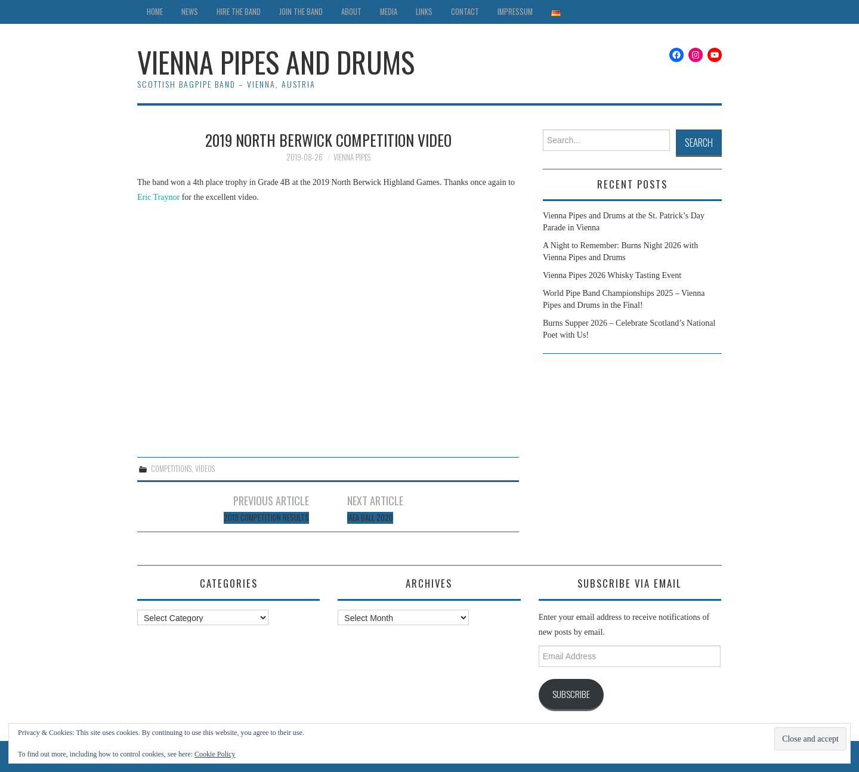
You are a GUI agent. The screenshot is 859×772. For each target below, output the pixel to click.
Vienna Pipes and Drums (276, 62)
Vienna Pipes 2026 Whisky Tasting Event (612, 275)
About (351, 11)
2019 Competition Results (266, 517)
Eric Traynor (158, 197)
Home (155, 11)
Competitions (171, 468)
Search (699, 142)
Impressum (515, 11)
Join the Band (301, 11)
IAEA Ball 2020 (370, 517)
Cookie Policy (214, 754)
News (189, 11)
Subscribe (571, 694)
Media (388, 11)
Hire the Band (239, 11)
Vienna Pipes (351, 157)
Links (424, 11)
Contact (465, 11)
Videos (205, 468)
